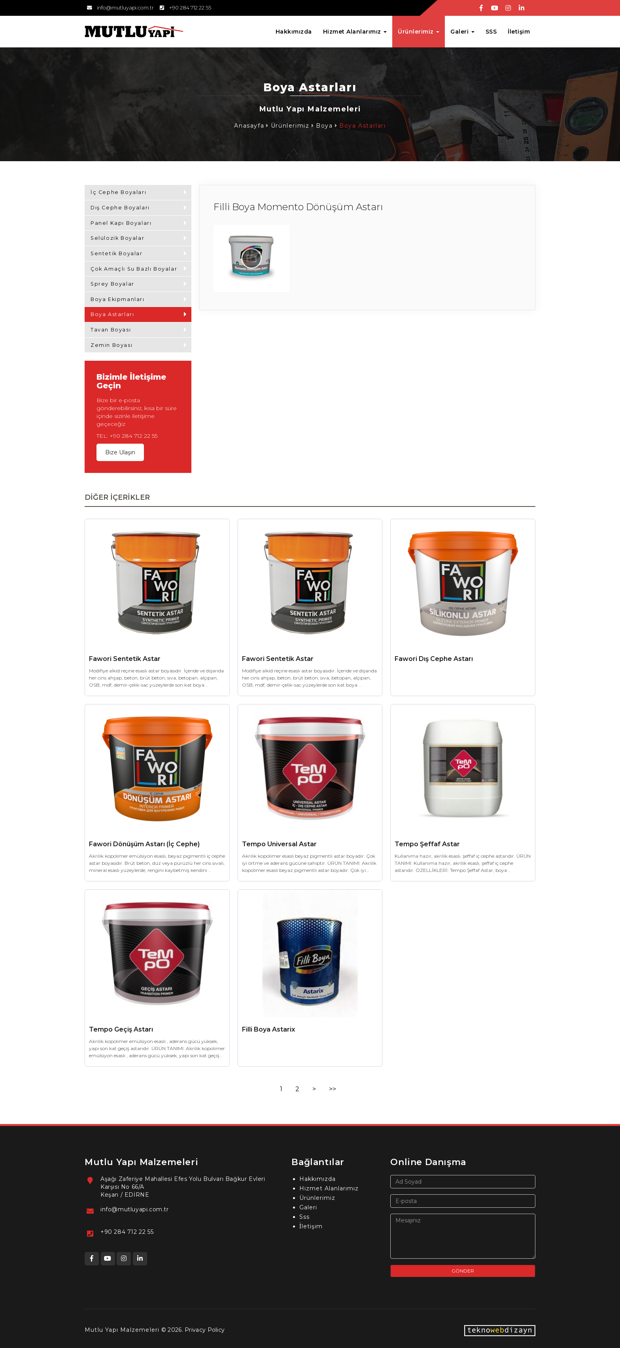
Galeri (308, 1207)
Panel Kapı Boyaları (121, 223)
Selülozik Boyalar (117, 238)
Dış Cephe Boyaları (120, 208)
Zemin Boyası (111, 345)
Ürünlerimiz (290, 125)
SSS (491, 31)
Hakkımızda (294, 31)
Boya (324, 125)
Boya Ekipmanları (118, 299)
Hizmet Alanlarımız (329, 1188)
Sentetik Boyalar (117, 253)
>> (332, 1089)
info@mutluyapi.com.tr (134, 1209)
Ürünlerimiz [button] (418, 31)
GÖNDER (463, 1271)
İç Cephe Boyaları (118, 192)
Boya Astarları (362, 125)
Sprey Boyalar (112, 284)
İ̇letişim (311, 1226)
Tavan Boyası (111, 330)
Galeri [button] (462, 31)
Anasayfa (249, 125)
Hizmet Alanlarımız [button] (355, 31)
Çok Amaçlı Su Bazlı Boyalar (134, 269)
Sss (304, 1216)
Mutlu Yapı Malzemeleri (122, 1329)
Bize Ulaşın (120, 452)
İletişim (519, 31)
